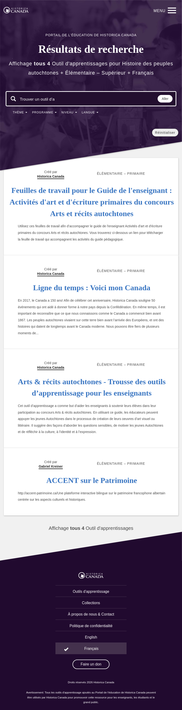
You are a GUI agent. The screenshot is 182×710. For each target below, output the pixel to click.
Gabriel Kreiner (51, 466)
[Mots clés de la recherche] (37, 99)
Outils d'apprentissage (91, 591)
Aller (165, 99)
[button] (20, 113)
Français (91, 649)
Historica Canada (50, 367)
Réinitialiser (165, 132)
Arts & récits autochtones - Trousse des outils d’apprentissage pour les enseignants (92, 387)
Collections (91, 603)
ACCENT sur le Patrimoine (91, 480)
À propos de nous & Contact (91, 614)
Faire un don (91, 664)
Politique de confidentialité (90, 626)
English (91, 637)
